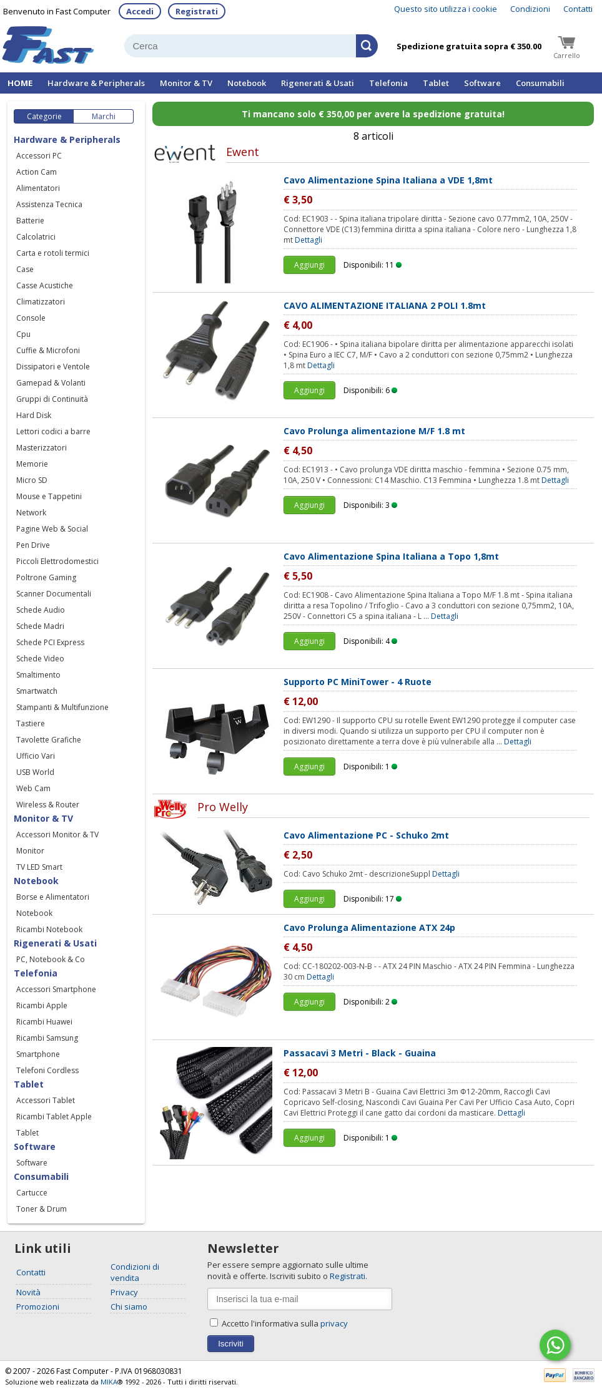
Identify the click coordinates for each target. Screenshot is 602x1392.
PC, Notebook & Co (50, 959)
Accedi (140, 11)
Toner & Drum (41, 1209)
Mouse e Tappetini (49, 496)
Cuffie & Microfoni (48, 350)
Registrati (196, 11)
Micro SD (31, 480)
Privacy (124, 1292)
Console (31, 318)
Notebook (246, 83)
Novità (28, 1292)
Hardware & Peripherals (96, 83)
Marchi (104, 116)
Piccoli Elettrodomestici (57, 561)
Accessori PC (39, 155)
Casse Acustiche (44, 285)
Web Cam (33, 788)
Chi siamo (129, 1306)
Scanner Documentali (53, 593)
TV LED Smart (39, 867)
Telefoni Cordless (47, 1070)
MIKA (109, 1381)
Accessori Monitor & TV (57, 834)
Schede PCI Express (50, 642)
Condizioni (530, 8)
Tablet (436, 83)
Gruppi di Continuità (52, 399)
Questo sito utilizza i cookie (445, 8)
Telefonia (388, 83)
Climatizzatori (40, 301)
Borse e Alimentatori (52, 897)
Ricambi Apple (41, 1005)
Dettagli (308, 240)
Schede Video (40, 658)
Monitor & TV (186, 83)
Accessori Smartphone (56, 989)
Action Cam (36, 172)
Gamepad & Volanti (51, 382)
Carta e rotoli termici (52, 253)
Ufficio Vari (35, 756)
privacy (334, 1323)
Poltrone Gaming (46, 577)
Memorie (32, 464)
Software (482, 83)
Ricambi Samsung (47, 1038)
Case (25, 269)
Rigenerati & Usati (317, 83)
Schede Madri (40, 626)
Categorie (44, 116)
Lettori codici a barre (53, 431)
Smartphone (38, 1054)
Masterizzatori (41, 447)
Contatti (578, 8)
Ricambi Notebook (49, 929)
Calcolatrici (36, 236)
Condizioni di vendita (135, 1272)
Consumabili (540, 83)
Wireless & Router (47, 804)
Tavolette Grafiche (48, 739)
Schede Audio (40, 610)
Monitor (30, 850)
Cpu (23, 334)
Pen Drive (33, 545)
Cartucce (31, 1192)
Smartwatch (36, 691)
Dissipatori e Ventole (53, 366)
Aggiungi (309, 265)
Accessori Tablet (45, 1100)
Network (31, 512)
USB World (35, 772)
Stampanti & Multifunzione (62, 707)
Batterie (30, 220)
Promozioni (37, 1306)
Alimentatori (38, 188)
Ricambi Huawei (44, 1021)
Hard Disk (33, 415)
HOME (19, 83)
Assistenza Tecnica (49, 204)
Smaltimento (38, 674)
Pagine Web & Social (52, 528)
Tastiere (30, 723)
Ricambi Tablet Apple (54, 1116)
